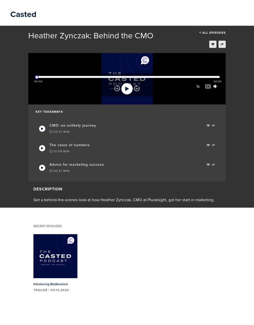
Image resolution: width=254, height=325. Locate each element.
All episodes (212, 32)
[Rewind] (117, 88)
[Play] (127, 88)
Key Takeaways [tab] (49, 111)
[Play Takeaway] (42, 129)
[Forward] (137, 88)
